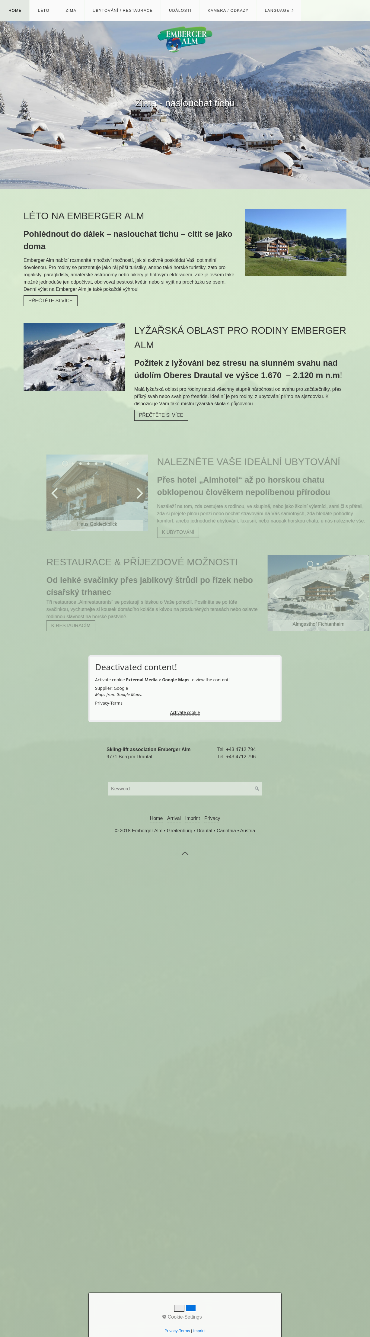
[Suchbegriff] (185, 788)
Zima (71, 10)
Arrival (174, 818)
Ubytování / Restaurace (123, 10)
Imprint (192, 818)
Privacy (212, 818)
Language (277, 10)
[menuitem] (14, 10)
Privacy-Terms (109, 703)
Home (15, 10)
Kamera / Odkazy (228, 10)
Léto (43, 10)
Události (180, 10)
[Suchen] (257, 788)
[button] (51, 300)
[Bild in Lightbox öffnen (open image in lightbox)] (295, 242)
